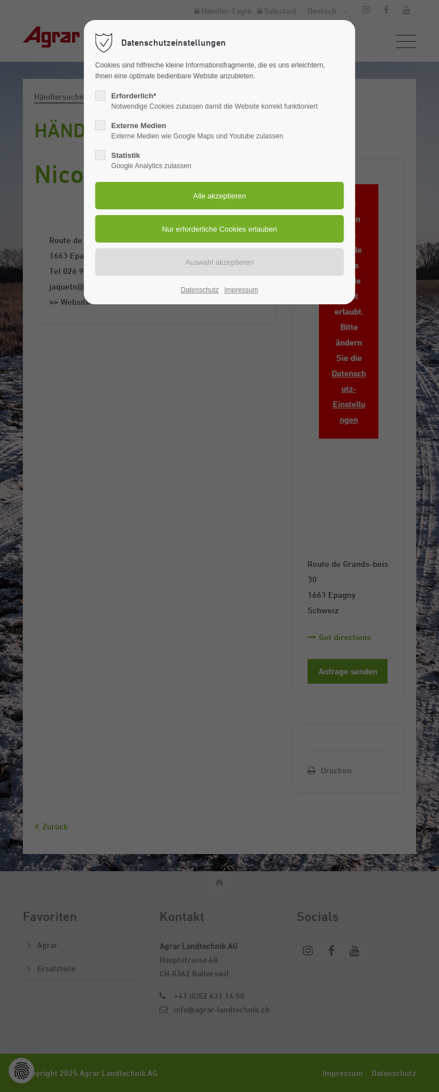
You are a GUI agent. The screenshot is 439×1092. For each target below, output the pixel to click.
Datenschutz (200, 290)
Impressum (241, 290)
